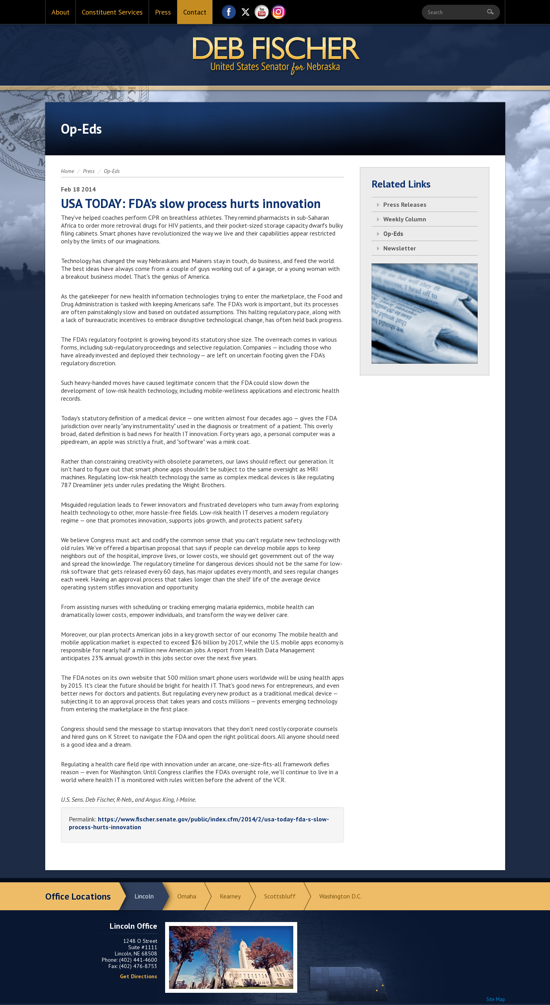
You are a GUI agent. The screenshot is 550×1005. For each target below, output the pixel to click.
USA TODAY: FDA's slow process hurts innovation (191, 203)
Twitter (245, 14)
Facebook (229, 14)
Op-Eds (112, 171)
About (61, 12)
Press (163, 12)
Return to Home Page (275, 55)
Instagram (278, 14)
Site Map (495, 999)
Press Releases (405, 204)
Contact (194, 12)
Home (67, 171)
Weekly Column (404, 219)
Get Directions (138, 976)
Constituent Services (112, 12)
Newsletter (399, 248)
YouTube (262, 14)
